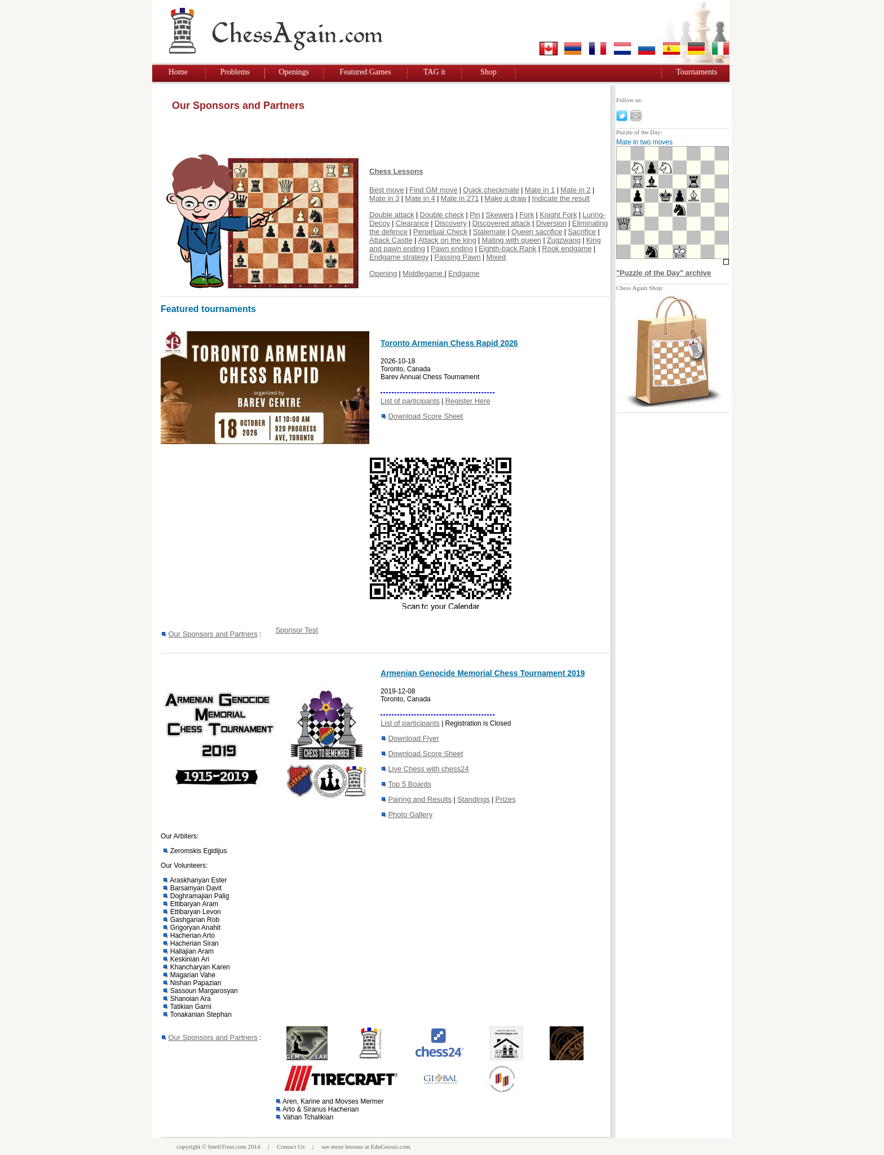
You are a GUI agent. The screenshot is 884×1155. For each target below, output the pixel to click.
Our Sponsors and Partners (212, 634)
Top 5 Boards (409, 784)
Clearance (412, 223)
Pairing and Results (420, 799)
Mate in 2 (575, 190)
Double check (441, 214)
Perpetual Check (440, 231)
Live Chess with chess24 (428, 769)
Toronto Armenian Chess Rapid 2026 (449, 343)
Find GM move (433, 190)
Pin (475, 214)
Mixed (496, 257)
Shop (488, 72)
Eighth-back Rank (508, 248)
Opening (383, 273)
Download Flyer (413, 738)
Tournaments (696, 72)
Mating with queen (512, 240)
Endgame (464, 273)
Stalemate (489, 231)
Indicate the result (561, 198)
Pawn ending (452, 248)
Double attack (391, 214)
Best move (386, 190)
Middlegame (423, 273)
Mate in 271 (460, 198)
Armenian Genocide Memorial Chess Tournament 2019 (483, 673)
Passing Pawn (457, 257)
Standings (473, 799)
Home (178, 72)
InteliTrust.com (227, 1146)
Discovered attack (501, 223)
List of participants (410, 401)
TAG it (434, 72)
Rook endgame (566, 248)
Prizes (506, 799)
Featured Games (365, 72)
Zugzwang (564, 240)
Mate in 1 (540, 190)
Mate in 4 (420, 198)
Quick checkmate (491, 190)
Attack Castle (391, 240)
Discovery (451, 223)
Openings (294, 72)
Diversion (551, 223)
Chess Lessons (396, 171)
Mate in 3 (384, 198)
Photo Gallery (410, 814)
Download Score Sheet (425, 416)
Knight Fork (558, 214)
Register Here (467, 401)
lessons (354, 1146)
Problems (235, 72)
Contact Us (290, 1146)
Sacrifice (582, 231)
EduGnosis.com (390, 1146)
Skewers (500, 214)
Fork (526, 214)
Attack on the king (447, 240)
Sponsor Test (296, 630)
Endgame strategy (399, 257)
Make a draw (505, 198)
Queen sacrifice (536, 231)
